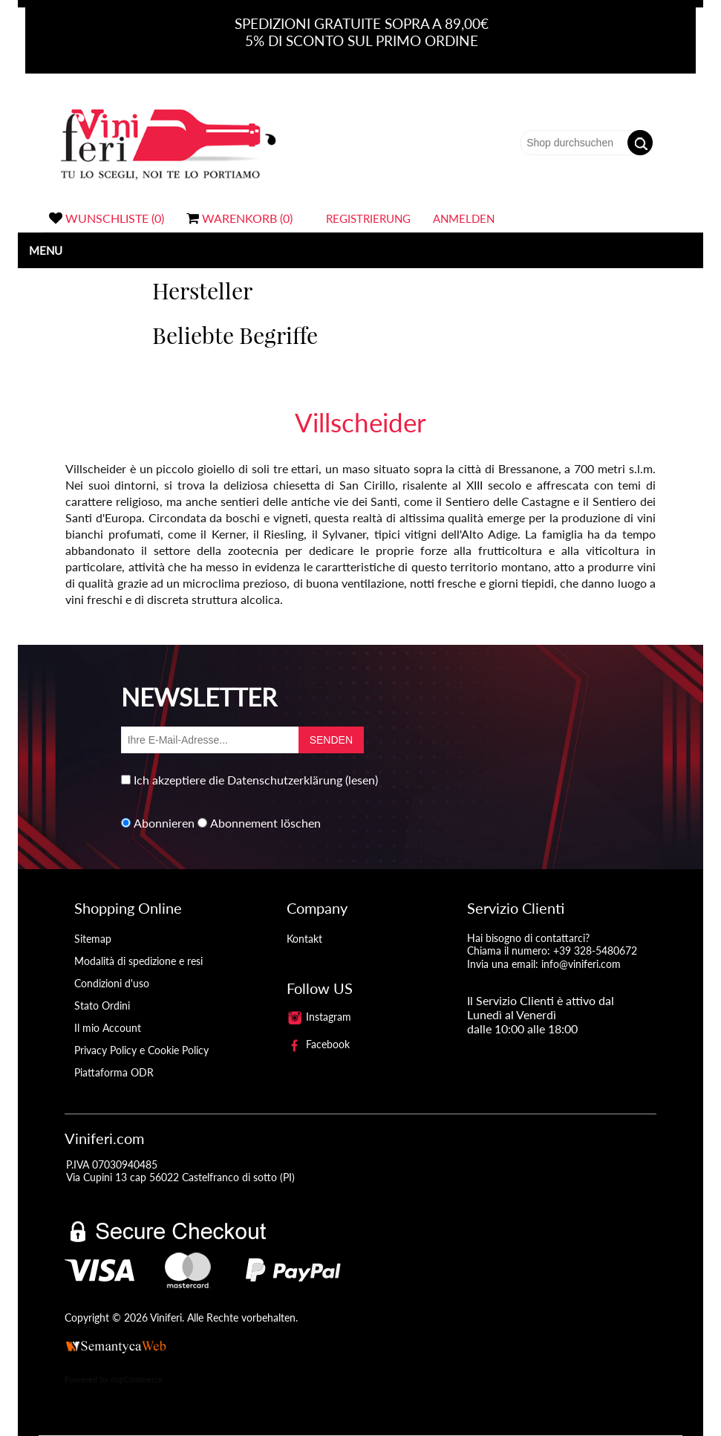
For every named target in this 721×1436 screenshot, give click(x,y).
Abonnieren (164, 823)
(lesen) (361, 780)
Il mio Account (107, 1027)
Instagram (319, 1016)
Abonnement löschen (265, 823)
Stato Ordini (102, 1005)
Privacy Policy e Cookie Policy (141, 1050)
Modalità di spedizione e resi (138, 961)
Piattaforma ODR (114, 1072)
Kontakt (304, 938)
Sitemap (92, 938)
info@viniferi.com (581, 964)
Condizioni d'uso (111, 983)
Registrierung (368, 218)
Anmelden (464, 218)
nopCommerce (137, 1379)
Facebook (318, 1044)
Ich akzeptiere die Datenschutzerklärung (238, 780)
